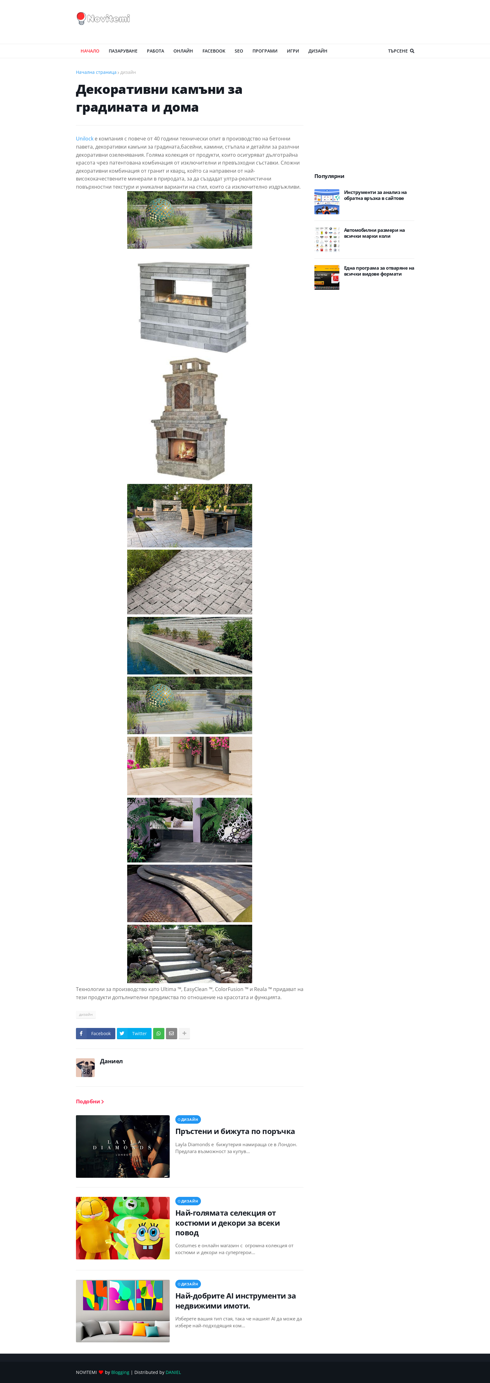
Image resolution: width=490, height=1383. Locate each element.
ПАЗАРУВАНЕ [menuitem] (123, 51)
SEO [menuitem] (239, 51)
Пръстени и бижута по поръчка (235, 1131)
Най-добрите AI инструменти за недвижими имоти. (235, 1300)
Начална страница (96, 72)
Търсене (398, 51)
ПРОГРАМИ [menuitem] (265, 51)
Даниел (111, 1061)
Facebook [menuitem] (213, 51)
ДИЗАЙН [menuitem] (318, 51)
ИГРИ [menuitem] (293, 51)
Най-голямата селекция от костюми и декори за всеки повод (227, 1222)
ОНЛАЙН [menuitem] (183, 51)
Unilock (84, 138)
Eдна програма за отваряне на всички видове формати (379, 271)
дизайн (128, 72)
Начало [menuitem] (90, 51)
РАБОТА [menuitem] (155, 51)
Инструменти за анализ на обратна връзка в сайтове (375, 195)
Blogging (120, 1372)
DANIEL (173, 1372)
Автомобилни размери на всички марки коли (374, 233)
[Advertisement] (300, 22)
